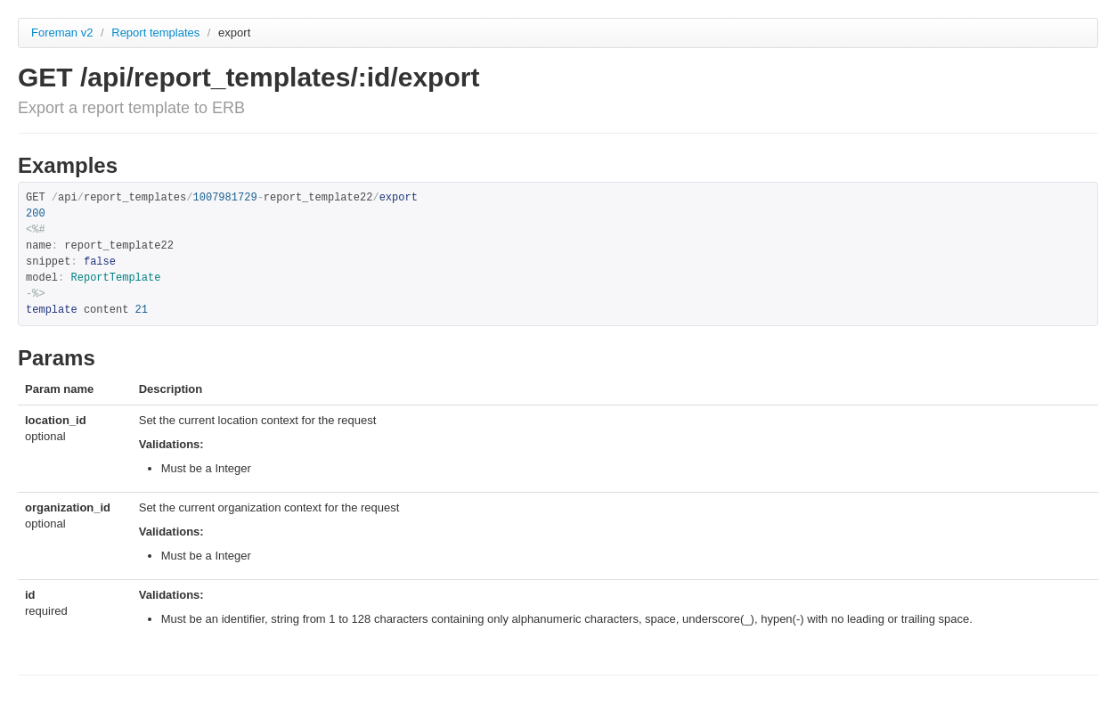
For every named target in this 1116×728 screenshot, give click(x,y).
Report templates (157, 32)
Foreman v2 (62, 32)
